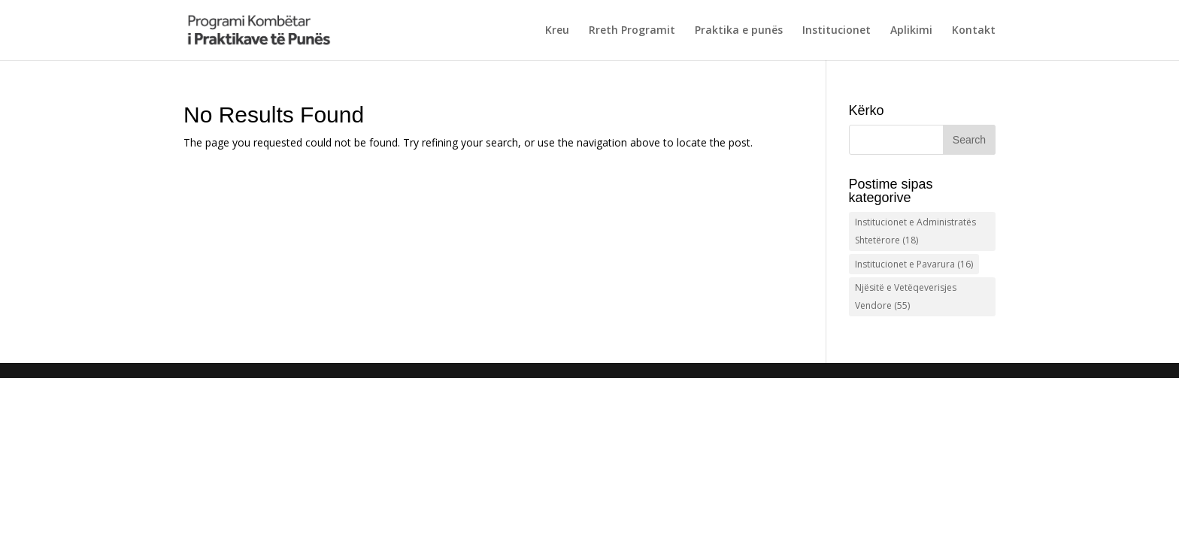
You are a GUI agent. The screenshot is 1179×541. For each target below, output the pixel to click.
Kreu (557, 31)
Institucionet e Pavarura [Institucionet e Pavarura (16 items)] (914, 264)
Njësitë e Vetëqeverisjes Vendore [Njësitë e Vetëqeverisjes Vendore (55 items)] (905, 296)
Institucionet (836, 31)
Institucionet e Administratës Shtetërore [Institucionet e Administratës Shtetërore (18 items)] (915, 231)
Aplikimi (911, 31)
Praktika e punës (739, 31)
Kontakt (974, 31)
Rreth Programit (632, 31)
